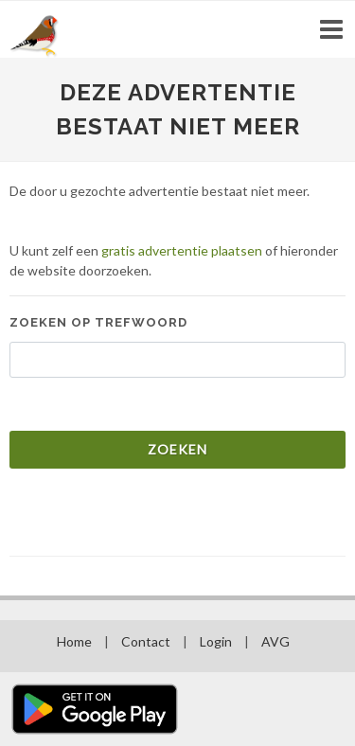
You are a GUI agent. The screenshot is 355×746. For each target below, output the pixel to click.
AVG (275, 641)
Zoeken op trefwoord (98, 322)
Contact (145, 641)
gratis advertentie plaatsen (181, 250)
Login (216, 641)
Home (74, 641)
